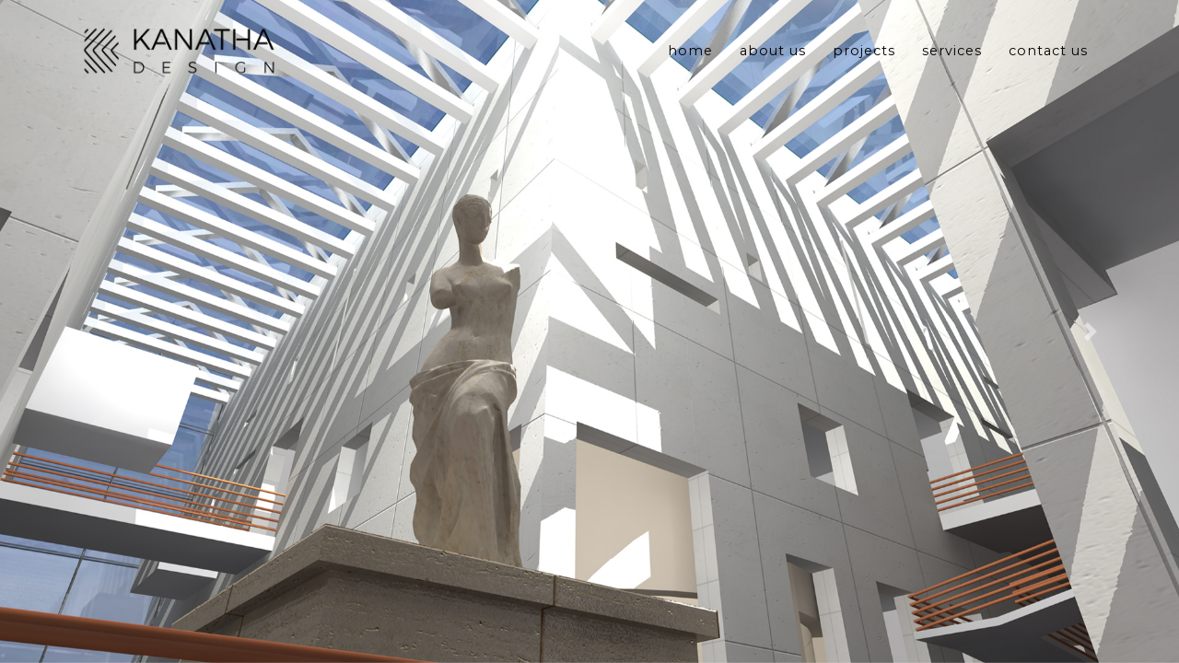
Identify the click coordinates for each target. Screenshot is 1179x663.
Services (952, 56)
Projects (864, 56)
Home (690, 56)
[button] (88, 331)
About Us (773, 56)
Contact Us (1048, 56)
